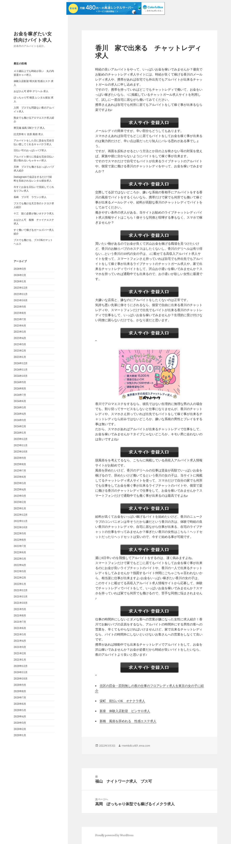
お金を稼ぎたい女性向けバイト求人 (33, 36)
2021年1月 (20, 659)
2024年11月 (21, 369)
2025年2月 (20, 350)
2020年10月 (21, 678)
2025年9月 (20, 306)
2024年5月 (20, 407)
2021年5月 (20, 634)
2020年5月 (20, 710)
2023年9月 (20, 458)
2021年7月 (20, 622)
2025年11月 (21, 294)
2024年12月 (21, 363)
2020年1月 (20, 735)
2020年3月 (20, 723)
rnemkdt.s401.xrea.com (136, 745)
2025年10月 (21, 300)
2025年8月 (20, 313)
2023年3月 (20, 496)
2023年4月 (20, 489)
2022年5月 (20, 558)
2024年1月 (20, 432)
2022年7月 (20, 546)
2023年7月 (20, 470)
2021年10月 (21, 603)
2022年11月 (21, 521)
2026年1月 (20, 281)
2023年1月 (20, 508)
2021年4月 (20, 640)
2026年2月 (20, 275)
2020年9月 (20, 685)
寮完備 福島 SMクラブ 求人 (29, 128)
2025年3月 (20, 344)
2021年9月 (20, 609)
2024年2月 (20, 426)
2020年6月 (20, 704)
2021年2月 (20, 653)
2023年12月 (21, 439)
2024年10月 (21, 376)
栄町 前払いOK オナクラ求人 (122, 701)
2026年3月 (20, 269)
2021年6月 (20, 628)
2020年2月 (20, 729)
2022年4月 (20, 565)
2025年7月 (20, 319)
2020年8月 (20, 691)
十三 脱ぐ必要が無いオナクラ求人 (34, 213)
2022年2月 (20, 577)
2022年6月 (20, 552)
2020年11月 (21, 672)
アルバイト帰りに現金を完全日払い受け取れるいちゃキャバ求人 (34, 158)
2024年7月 (20, 395)
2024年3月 (20, 420)
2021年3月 (20, 647)
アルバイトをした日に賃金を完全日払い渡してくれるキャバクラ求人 (34, 142)
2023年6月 (20, 477)
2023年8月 (20, 464)
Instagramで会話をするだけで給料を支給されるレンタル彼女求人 (33, 178)
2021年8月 (20, 615)
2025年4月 (20, 338)
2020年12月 (21, 666)
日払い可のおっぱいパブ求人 (30, 150)
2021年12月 (21, 590)
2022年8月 (20, 539)
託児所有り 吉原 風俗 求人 (28, 134)
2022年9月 (20, 533)
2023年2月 (20, 502)
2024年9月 (20, 382)
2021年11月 (21, 596)
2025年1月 (20, 357)
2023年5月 (20, 483)
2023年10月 (21, 451)
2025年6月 (20, 325)
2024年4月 (20, 413)
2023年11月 (21, 445)
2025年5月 (20, 331)
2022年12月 (21, 514)
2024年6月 (20, 401)
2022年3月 (20, 571)
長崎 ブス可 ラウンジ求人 (30, 197)
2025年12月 (21, 287)
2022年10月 (21, 527)
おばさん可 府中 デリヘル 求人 (31, 91)
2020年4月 (20, 716)
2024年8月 (20, 388)
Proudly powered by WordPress (114, 835)
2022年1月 (20, 584)
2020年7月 (20, 697)
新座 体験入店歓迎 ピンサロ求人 (125, 711)
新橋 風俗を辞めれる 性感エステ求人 (128, 721)
